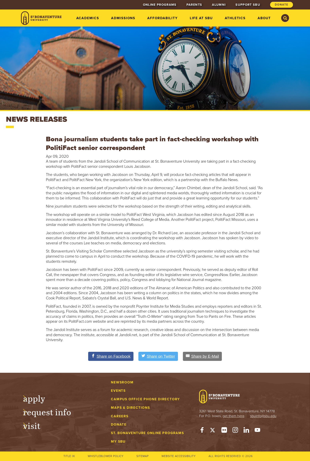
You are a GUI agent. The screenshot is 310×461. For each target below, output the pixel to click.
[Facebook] (202, 431)
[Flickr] (224, 431)
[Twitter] (213, 431)
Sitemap (142, 456)
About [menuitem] (264, 18)
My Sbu (118, 441)
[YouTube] (257, 431)
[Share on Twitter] (158, 356)
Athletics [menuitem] (235, 18)
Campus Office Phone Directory (145, 399)
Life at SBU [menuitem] (201, 18)
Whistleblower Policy (106, 456)
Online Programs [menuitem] (160, 5)
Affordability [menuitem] (162, 18)
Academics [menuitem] (87, 18)
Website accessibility (179, 456)
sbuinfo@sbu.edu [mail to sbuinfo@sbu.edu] (263, 416)
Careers (120, 416)
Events (118, 391)
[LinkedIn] (246, 431)
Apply (38, 398)
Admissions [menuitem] (123, 18)
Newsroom (122, 382)
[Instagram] (235, 431)
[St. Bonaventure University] (41, 18)
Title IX (69, 456)
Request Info (51, 411)
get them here (233, 416)
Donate (119, 425)
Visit (35, 425)
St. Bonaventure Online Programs (147, 433)
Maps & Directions (130, 408)
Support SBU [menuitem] (247, 5)
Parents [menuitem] (194, 5)
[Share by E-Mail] (203, 356)
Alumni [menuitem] (219, 5)
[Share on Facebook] (110, 356)
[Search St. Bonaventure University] (285, 18)
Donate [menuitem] (281, 4)
